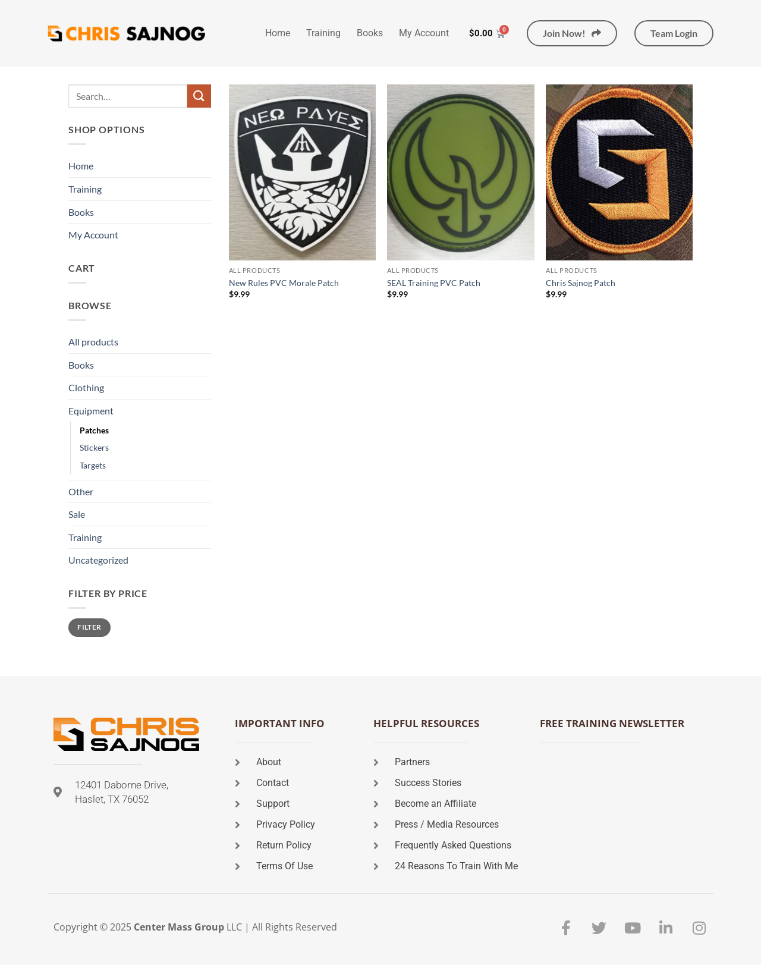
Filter (89, 627)
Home (277, 33)
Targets (93, 465)
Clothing (86, 387)
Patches (94, 430)
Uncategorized (98, 559)
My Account (424, 33)
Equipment (91, 410)
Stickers (94, 447)
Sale (76, 514)
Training (323, 33)
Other (80, 491)
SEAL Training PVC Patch (433, 283)
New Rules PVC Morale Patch (284, 283)
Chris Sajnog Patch (580, 283)
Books (370, 33)
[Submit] (199, 96)
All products (93, 341)
